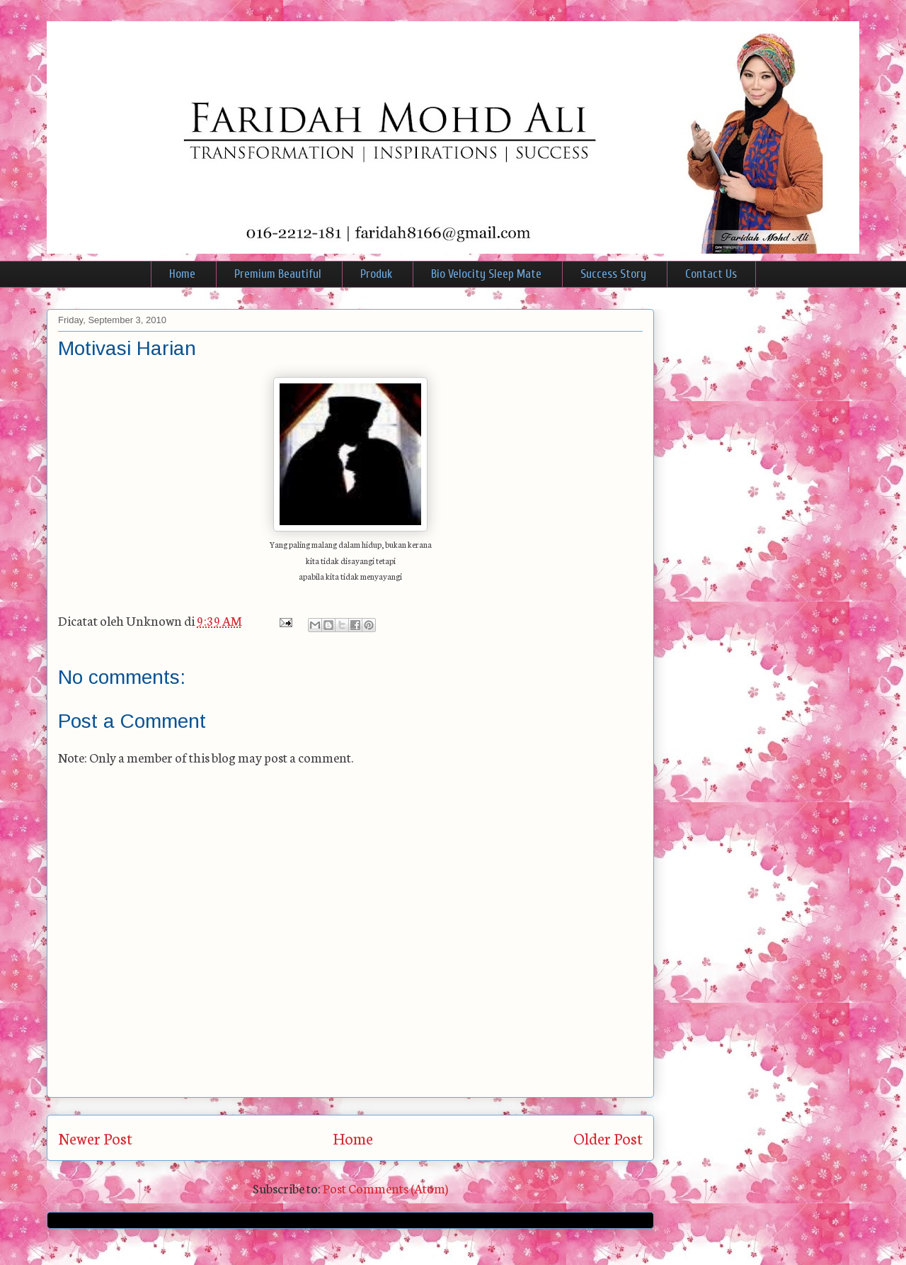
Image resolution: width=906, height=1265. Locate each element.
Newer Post (95, 1138)
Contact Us (711, 274)
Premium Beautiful (277, 274)
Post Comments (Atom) (385, 1188)
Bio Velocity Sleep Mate (486, 274)
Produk (376, 274)
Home (182, 274)
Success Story (613, 274)
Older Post (608, 1138)
